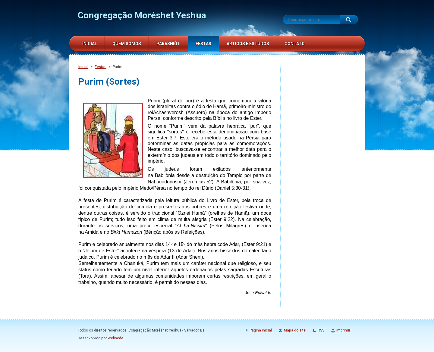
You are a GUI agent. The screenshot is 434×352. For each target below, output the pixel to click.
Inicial (83, 66)
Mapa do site (295, 330)
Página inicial (261, 330)
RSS (321, 330)
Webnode (115, 338)
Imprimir (343, 330)
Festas (100, 66)
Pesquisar (349, 19)
